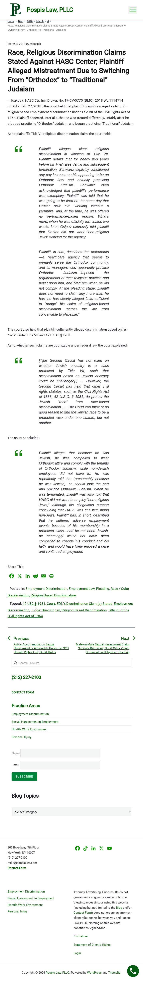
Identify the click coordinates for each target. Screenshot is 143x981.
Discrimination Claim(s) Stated (89, 604)
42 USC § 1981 (34, 604)
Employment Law (82, 589)
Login (77, 953)
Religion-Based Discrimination (53, 595)
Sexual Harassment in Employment (35, 722)
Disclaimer (80, 936)
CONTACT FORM (23, 692)
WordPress (94, 972)
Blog (119, 907)
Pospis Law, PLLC (57, 972)
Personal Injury (21, 737)
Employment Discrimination (46, 589)
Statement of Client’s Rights (92, 945)
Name (16, 753)
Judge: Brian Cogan (45, 610)
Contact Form (82, 912)
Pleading (102, 589)
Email (56, 765)
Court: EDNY (56, 604)
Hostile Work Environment (29, 729)
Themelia (114, 972)
